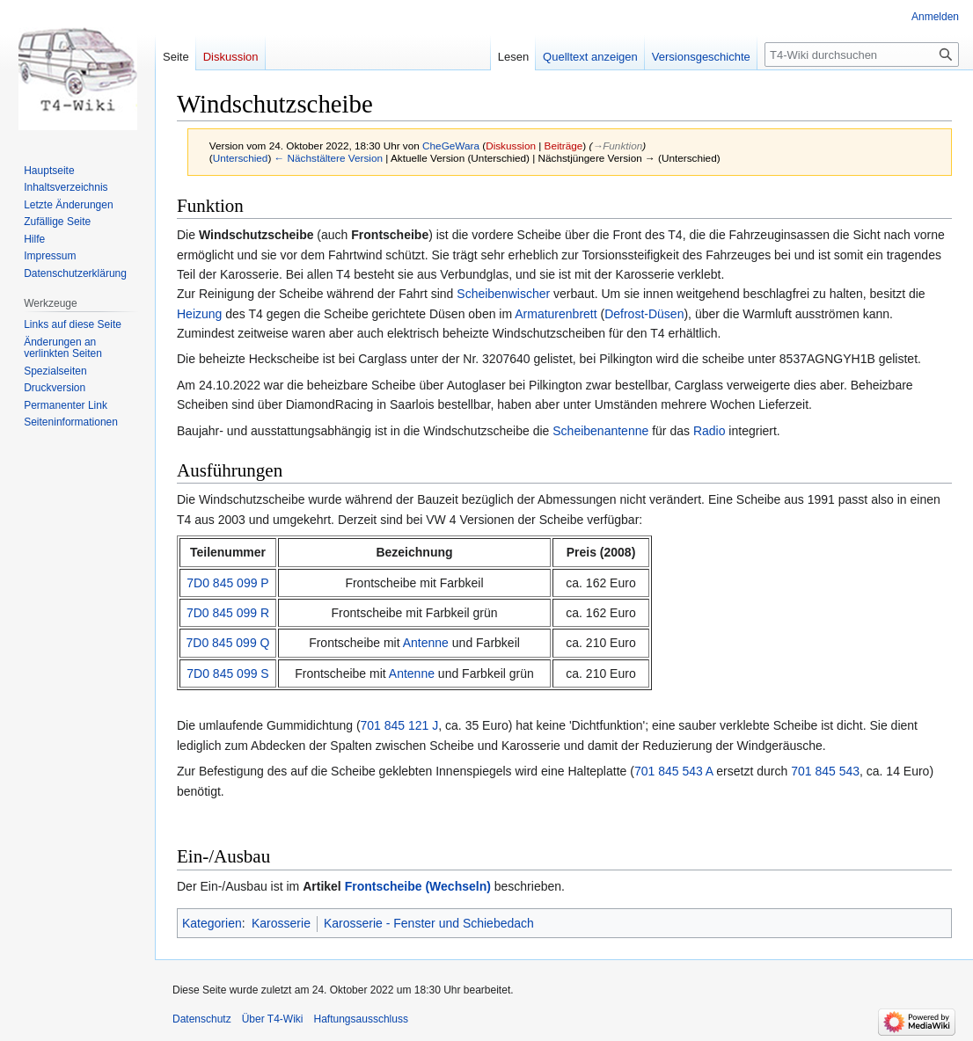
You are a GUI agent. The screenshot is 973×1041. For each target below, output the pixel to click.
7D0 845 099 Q (228, 643)
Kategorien (212, 923)
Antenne (426, 643)
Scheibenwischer (503, 294)
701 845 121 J (400, 725)
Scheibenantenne (600, 431)
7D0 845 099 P (227, 583)
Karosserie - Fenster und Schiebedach (429, 923)
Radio (709, 431)
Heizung (199, 314)
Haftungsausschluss (361, 1019)
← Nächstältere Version (328, 158)
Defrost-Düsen (644, 314)
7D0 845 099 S (227, 673)
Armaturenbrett (555, 314)
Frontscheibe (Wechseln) (418, 886)
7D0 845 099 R (228, 613)
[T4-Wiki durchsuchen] (861, 54)
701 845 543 (825, 771)
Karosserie (281, 923)
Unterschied (240, 158)
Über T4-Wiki (273, 1019)
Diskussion (511, 145)
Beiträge (564, 145)
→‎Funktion (617, 145)
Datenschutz (201, 1019)
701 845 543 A (673, 771)
